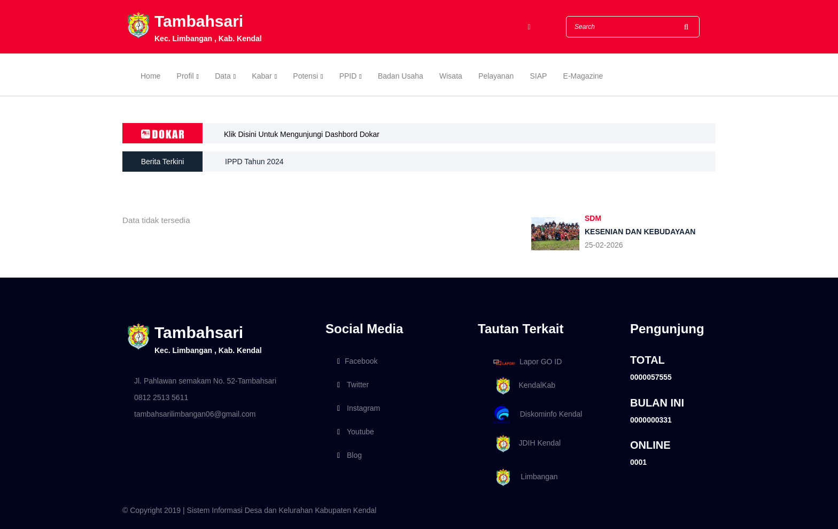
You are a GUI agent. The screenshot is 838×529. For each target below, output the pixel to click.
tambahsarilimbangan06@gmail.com (194, 414)
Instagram (358, 408)
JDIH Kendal (525, 444)
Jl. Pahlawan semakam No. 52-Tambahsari (205, 381)
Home (150, 76)
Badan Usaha (400, 76)
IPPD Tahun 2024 (254, 161)
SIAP (538, 76)
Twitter (353, 384)
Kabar (261, 76)
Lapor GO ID (527, 361)
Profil (185, 76)
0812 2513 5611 (161, 397)
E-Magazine (583, 76)
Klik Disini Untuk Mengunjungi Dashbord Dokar (301, 134)
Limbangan (524, 477)
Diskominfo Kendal (537, 414)
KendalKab (522, 386)
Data (223, 76)
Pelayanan (496, 76)
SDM (593, 218)
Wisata (450, 76)
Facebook (357, 361)
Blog (349, 455)
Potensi (305, 76)
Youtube (355, 431)
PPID (348, 76)
